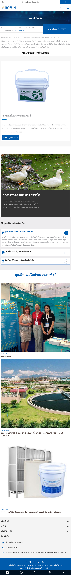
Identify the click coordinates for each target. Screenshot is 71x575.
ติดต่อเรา (5, 536)
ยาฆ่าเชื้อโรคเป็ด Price (57, 29)
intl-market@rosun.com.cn (12, 542)
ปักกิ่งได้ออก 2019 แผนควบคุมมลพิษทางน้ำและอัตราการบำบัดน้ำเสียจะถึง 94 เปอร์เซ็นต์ (32, 434)
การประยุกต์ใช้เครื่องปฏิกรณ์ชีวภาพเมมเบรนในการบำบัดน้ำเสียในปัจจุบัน (30, 512)
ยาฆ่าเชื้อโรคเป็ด (19, 30)
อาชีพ (3, 526)
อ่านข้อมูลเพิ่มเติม (10, 137)
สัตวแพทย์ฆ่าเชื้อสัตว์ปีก (27, 28)
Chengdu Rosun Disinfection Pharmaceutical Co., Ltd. (32, 565)
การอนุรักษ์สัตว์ (16, 28)
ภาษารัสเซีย (6, 357)
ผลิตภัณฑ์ (7, 28)
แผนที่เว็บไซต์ (25, 568)
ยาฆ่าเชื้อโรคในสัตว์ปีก (7, 30)
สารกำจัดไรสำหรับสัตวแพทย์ (16, 115)
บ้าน (2, 28)
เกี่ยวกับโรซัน (6, 531)
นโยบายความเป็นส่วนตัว (40, 568)
